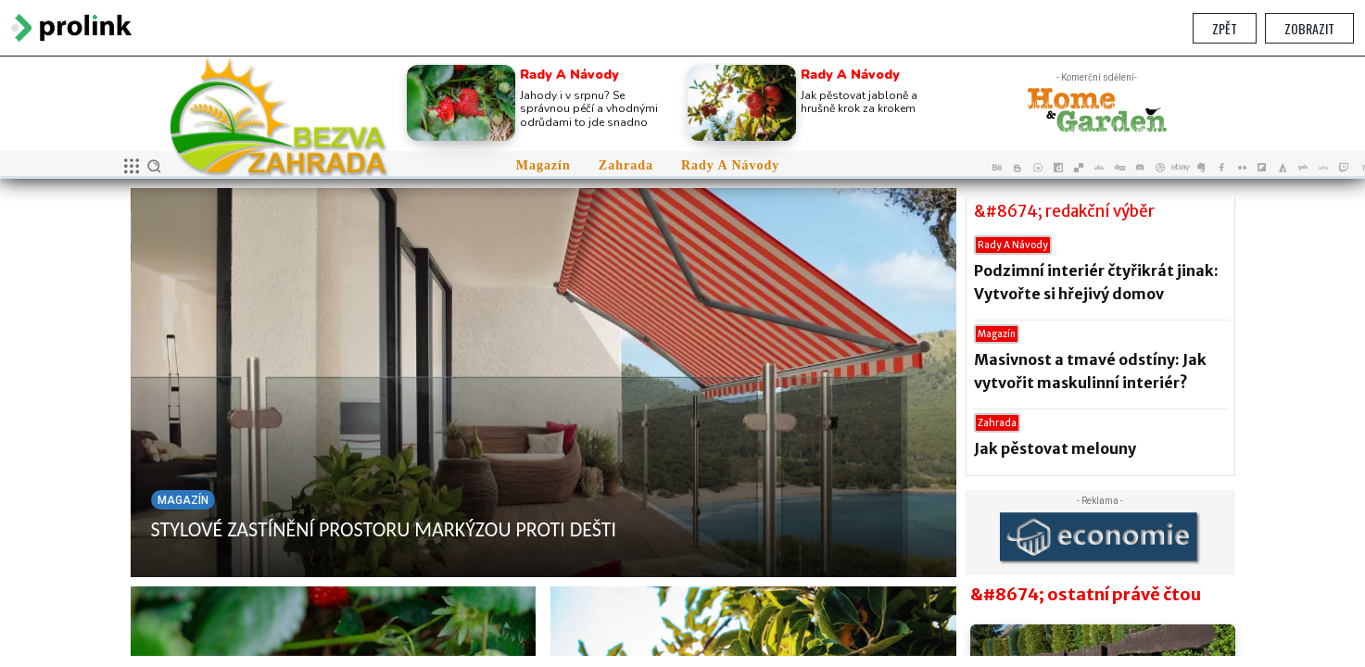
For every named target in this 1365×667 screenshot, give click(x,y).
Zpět (1224, 28)
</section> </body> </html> (682, 356)
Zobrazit (1309, 28)
